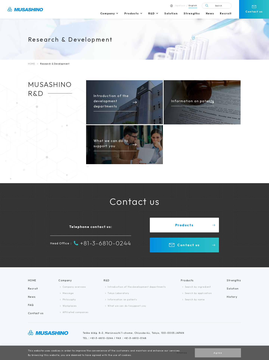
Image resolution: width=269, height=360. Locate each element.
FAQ (31, 305)
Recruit (226, 13)
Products (131, 13)
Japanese (179, 5)
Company (107, 13)
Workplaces (70, 305)
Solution (171, 13)
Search (218, 5)
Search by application (198, 293)
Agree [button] (218, 352)
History (232, 296)
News (210, 13)
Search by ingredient (198, 286)
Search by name (195, 299)
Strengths (192, 13)
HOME (31, 63)
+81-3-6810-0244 (102, 243)
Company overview (74, 286)
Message (68, 293)
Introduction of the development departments (137, 286)
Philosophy (69, 299)
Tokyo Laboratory (118, 293)
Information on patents (122, 299)
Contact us (254, 11)
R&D (151, 13)
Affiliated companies (76, 312)
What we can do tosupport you (127, 305)
